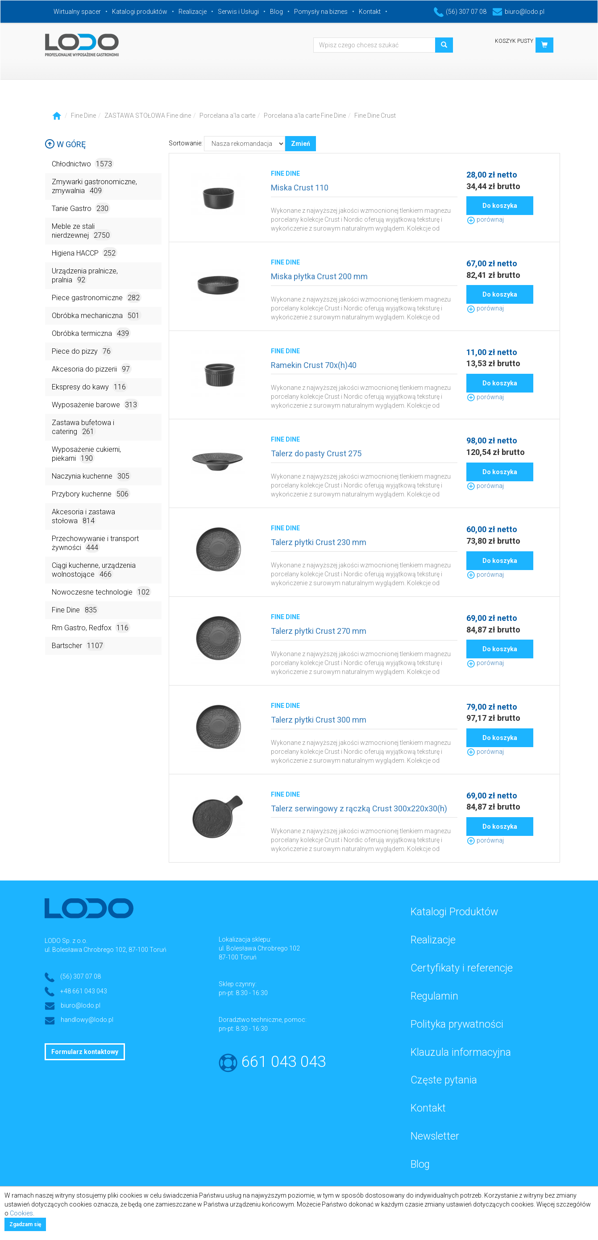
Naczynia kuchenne (91, 475)
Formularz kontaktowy (84, 1051)
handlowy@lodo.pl (87, 1019)
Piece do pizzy (82, 350)
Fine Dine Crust (375, 115)
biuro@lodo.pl (518, 11)
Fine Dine (83, 115)
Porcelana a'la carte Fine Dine (305, 115)
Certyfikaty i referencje (462, 968)
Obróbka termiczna (91, 333)
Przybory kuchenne (91, 493)
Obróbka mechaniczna (96, 315)
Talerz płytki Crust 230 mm (318, 542)
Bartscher (78, 645)
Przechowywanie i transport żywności (95, 543)
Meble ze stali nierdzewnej (82, 231)
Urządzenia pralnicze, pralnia (85, 276)
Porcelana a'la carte (227, 115)
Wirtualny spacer (77, 11)
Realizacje (193, 11)
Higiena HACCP (84, 252)
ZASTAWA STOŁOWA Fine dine (147, 115)
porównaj (485, 219)
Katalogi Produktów (454, 912)
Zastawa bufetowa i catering (83, 427)
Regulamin (434, 996)
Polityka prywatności (457, 1024)
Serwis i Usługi (238, 11)
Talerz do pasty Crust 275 (316, 453)
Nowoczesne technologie (101, 591)
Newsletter (435, 1136)
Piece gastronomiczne (96, 297)
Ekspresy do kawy (90, 386)
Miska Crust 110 (299, 187)
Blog (276, 11)
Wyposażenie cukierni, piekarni (86, 454)
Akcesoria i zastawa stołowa (83, 517)
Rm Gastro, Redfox (91, 627)
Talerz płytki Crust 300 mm (318, 719)
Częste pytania (444, 1080)
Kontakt (370, 11)
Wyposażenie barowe (95, 404)
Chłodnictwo (83, 163)
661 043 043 (283, 1062)
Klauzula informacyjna (461, 1052)
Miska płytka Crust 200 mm (319, 276)
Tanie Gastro (81, 208)
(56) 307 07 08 (460, 11)
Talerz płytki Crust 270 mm (318, 631)
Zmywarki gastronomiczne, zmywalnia (94, 187)
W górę (65, 144)
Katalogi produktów (139, 11)
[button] (544, 45)
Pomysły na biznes (321, 11)
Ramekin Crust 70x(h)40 (314, 365)
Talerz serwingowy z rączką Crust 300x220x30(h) (359, 808)
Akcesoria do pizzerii (92, 368)
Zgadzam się (25, 1224)
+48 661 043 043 (83, 991)
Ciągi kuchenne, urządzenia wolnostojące (94, 570)
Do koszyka (499, 205)
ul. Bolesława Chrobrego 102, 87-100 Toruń (105, 949)
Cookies (21, 1213)
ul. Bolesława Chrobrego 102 (259, 948)
